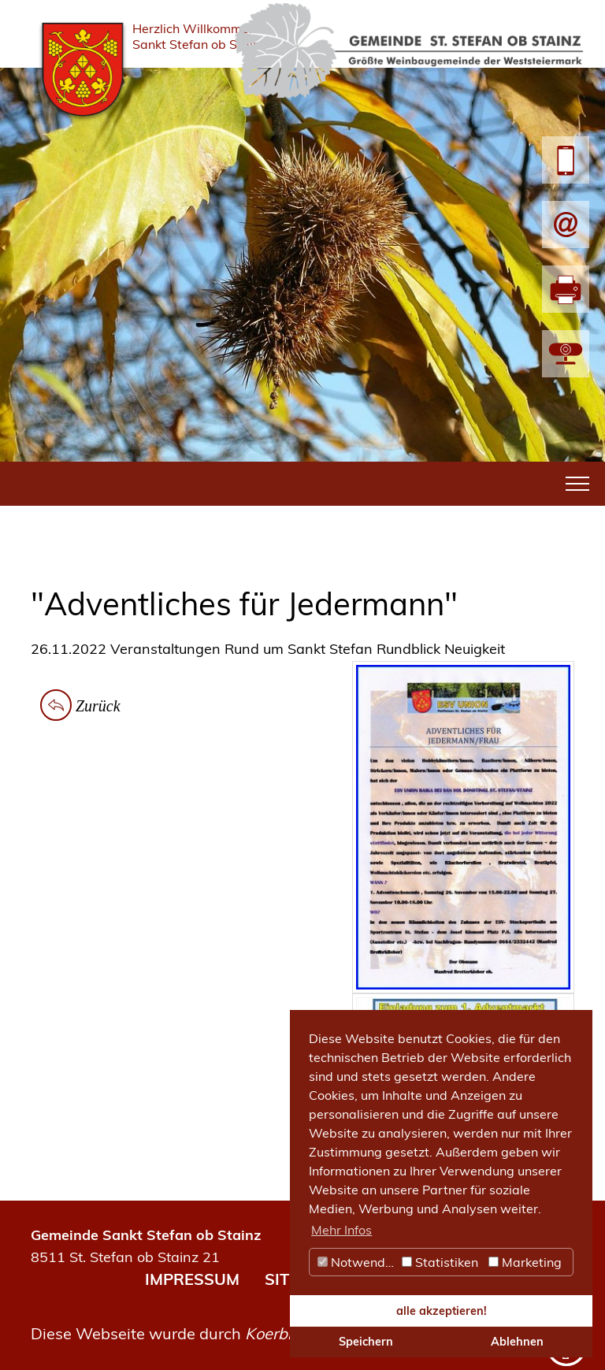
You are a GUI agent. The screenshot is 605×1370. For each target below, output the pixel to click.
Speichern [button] (366, 1342)
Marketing (525, 1262)
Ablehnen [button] (517, 1342)
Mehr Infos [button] (341, 1230)
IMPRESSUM (192, 1279)
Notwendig (356, 1262)
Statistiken (440, 1262)
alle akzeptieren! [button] (441, 1311)
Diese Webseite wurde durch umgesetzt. (211, 1333)
